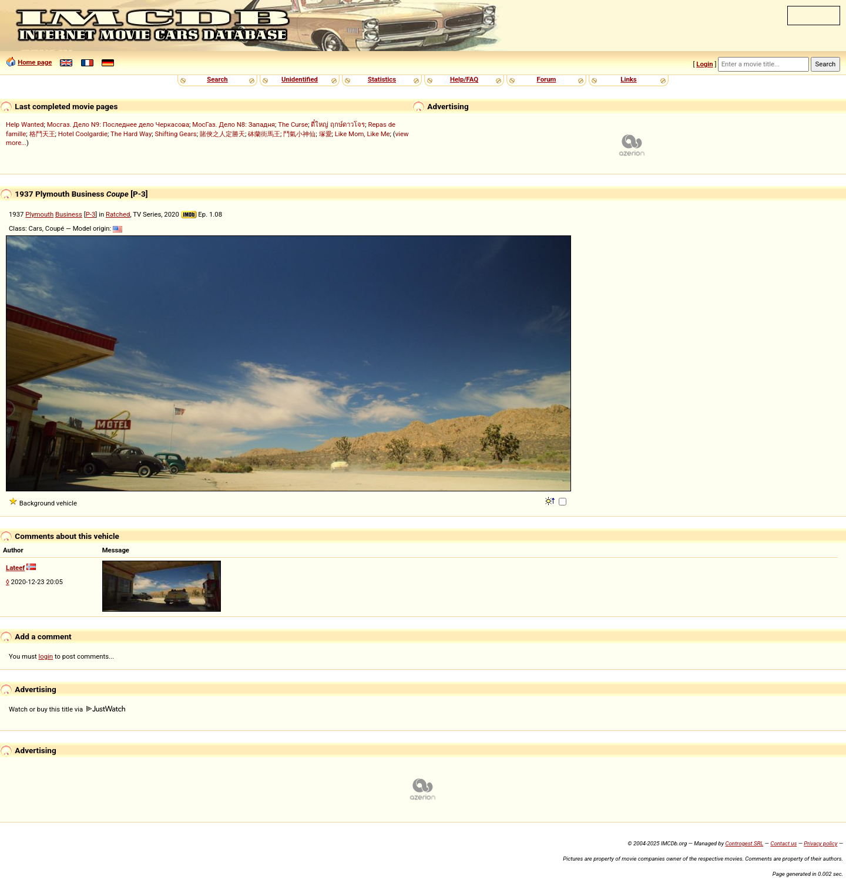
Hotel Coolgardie (83, 134)
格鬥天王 (42, 134)
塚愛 (325, 134)
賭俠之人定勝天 (222, 134)
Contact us (783, 843)
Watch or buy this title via (67, 709)
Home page (35, 62)
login (46, 656)
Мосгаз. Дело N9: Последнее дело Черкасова (118, 124)
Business (68, 214)
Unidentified (299, 79)
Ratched (118, 214)
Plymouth (39, 214)
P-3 (91, 214)
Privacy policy (820, 843)
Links (628, 79)
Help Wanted (24, 124)
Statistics (382, 79)
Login (704, 64)
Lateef (15, 568)
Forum (546, 79)
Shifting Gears (176, 134)
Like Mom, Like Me (362, 134)
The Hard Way (131, 134)
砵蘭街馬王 (264, 134)
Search (217, 79)
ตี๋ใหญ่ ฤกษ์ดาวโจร (338, 124)
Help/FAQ (464, 79)
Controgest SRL (744, 843)
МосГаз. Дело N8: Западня (233, 124)
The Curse (293, 124)
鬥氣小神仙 (299, 134)
